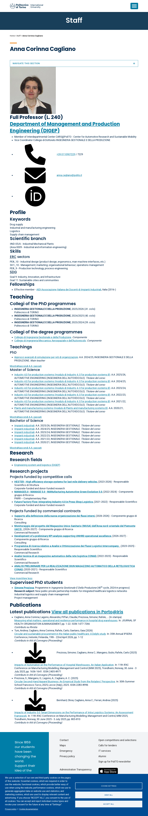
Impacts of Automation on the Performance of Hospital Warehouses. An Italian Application (64, 664)
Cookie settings (108, 786)
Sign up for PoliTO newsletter (114, 761)
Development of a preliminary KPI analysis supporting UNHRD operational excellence (62, 535)
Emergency (66, 750)
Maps (63, 745)
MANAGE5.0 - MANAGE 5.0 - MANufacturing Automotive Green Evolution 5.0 (58, 491)
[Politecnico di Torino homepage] (26, 6)
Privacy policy (10, 809)
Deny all (109, 795)
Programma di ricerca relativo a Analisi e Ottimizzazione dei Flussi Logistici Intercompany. (67, 546)
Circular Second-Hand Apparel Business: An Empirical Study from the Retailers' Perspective (64, 681)
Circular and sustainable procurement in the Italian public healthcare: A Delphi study (60, 633)
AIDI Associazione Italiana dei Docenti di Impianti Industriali (68, 289)
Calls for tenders (107, 745)
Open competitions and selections (117, 740)
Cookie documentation (28, 809)
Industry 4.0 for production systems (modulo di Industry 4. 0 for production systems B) (62, 374)
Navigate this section (74, 63)
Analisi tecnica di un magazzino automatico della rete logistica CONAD (55, 556)
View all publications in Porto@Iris (87, 612)
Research (21, 452)
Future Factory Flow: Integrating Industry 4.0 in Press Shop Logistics (53, 501)
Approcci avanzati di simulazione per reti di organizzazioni (46, 357)
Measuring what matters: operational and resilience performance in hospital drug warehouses (66, 620)
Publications (25, 605)
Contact (64, 740)
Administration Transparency (76, 769)
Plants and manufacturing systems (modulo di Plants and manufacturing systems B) (61, 408)
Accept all (108, 804)
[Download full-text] (35, 652)
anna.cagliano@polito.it (69, 175)
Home (12, 36)
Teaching (21, 296)
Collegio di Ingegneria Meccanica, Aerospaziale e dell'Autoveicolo (50, 340)
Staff (19, 36)
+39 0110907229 (66, 154)
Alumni (102, 756)
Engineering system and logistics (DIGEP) (37, 464)
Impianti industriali (24, 425)
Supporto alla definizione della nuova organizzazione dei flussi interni (54, 515)
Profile (18, 212)
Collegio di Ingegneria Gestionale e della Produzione (42, 337)
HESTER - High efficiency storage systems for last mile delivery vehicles (55, 481)
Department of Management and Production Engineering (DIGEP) (65, 127)
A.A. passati (26, 366)
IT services (104, 750)
